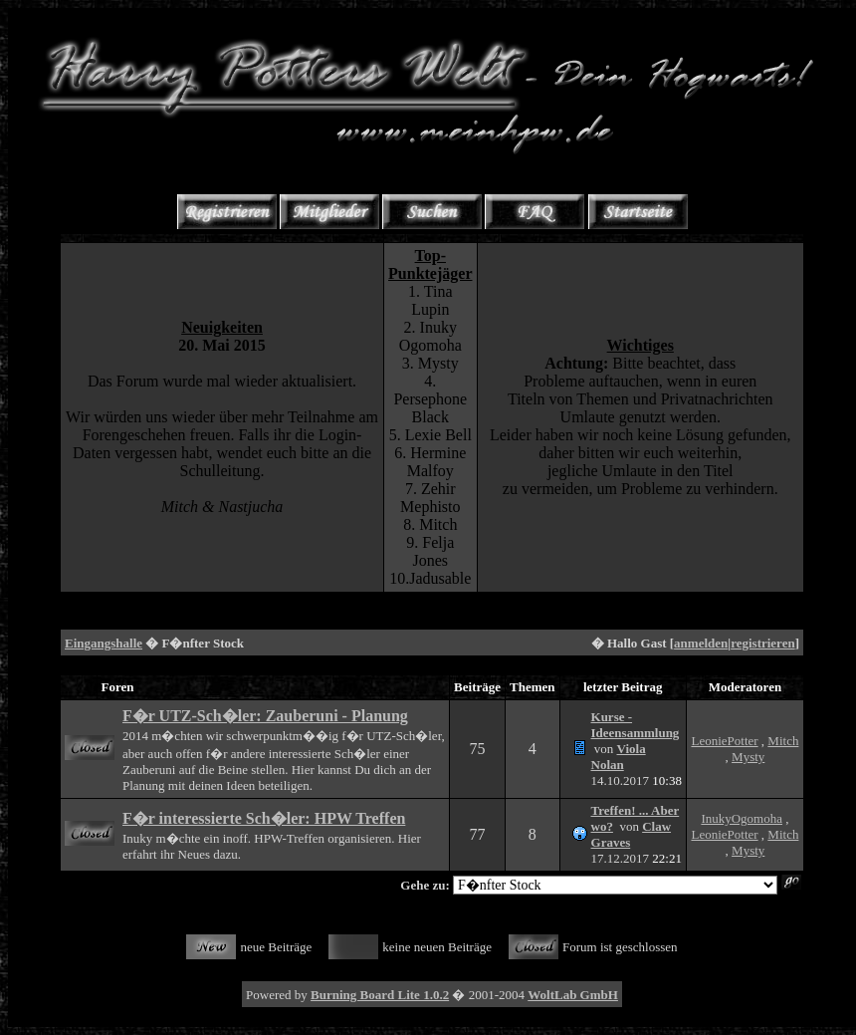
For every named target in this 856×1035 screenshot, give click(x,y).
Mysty (748, 756)
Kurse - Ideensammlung (635, 724)
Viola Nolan (618, 756)
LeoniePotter (724, 740)
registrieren (763, 643)
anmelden (701, 643)
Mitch (782, 740)
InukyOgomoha (741, 818)
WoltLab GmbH (573, 994)
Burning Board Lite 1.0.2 (380, 994)
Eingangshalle (103, 643)
